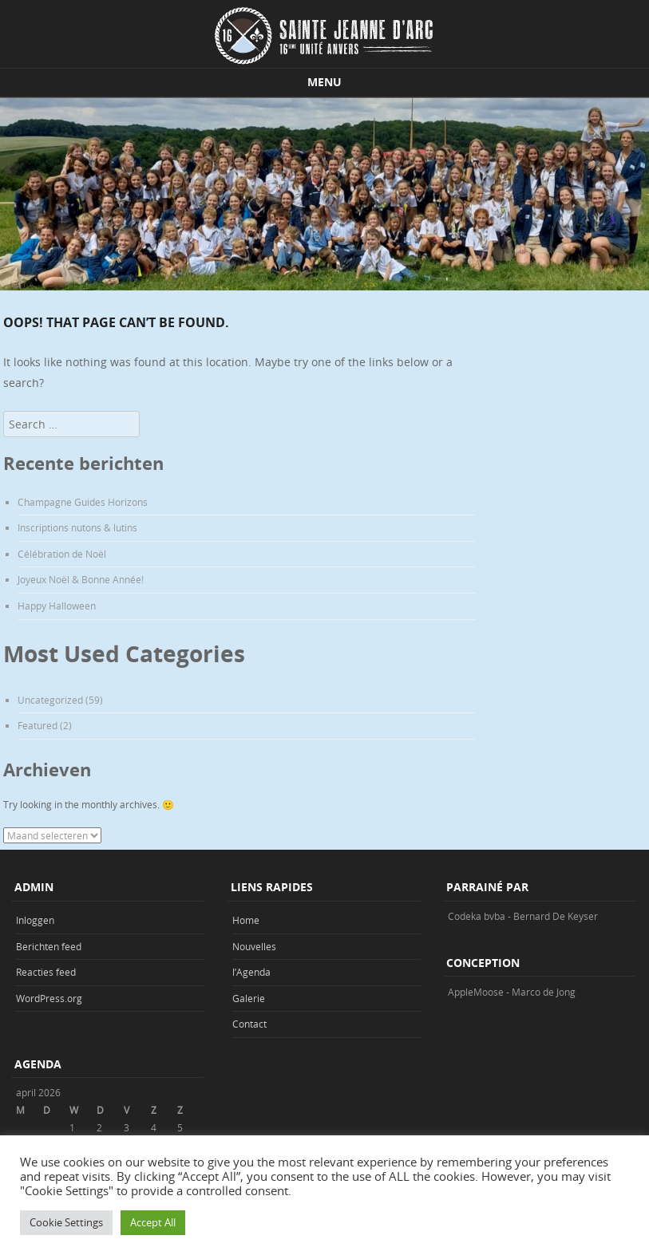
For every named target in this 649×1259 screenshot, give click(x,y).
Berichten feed (48, 946)
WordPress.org (49, 998)
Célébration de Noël (62, 553)
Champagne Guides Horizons (83, 501)
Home (245, 920)
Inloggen (35, 920)
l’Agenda (251, 971)
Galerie (248, 998)
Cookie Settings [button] (66, 1222)
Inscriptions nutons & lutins (77, 527)
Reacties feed (46, 971)
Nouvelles (254, 946)
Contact (249, 1023)
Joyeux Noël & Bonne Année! (81, 579)
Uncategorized (50, 699)
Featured (37, 725)
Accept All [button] (153, 1222)
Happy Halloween (57, 605)
